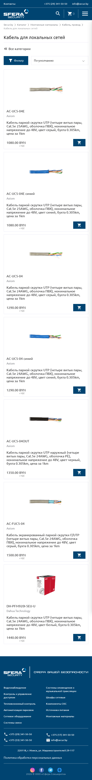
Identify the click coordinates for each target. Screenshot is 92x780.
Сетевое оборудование (17, 716)
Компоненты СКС (56, 703)
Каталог (21, 24)
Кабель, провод (71, 24)
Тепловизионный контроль (20, 703)
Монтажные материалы (44, 24)
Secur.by (8, 24)
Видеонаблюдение (15, 687)
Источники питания (57, 710)
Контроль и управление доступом (18, 696)
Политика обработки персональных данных (33, 757)
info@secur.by (80, 3)
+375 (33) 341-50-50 (20, 740)
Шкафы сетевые (55, 697)
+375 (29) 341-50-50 (55, 3)
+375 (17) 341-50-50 (62, 734)
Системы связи (13, 722)
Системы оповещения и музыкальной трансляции (61, 689)
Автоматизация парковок (19, 710)
